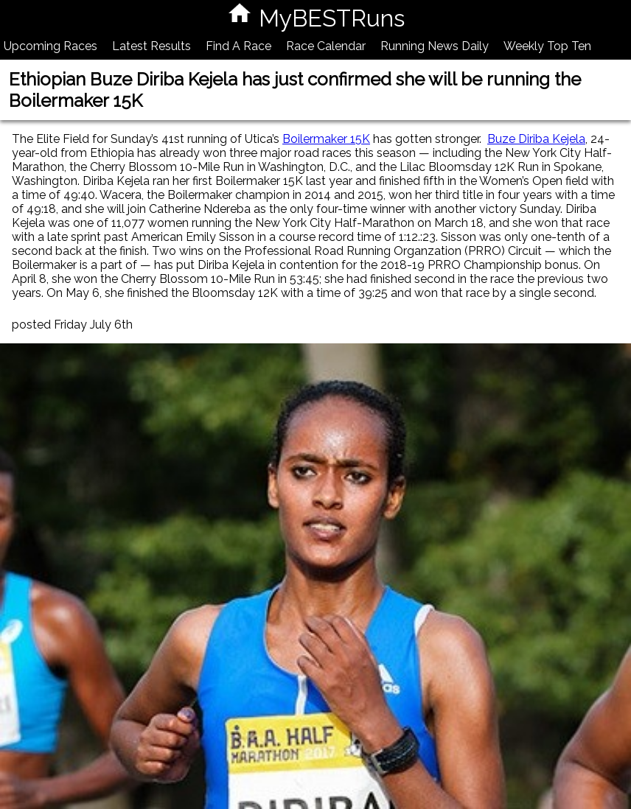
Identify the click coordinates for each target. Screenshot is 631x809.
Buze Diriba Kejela (536, 139)
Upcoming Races (50, 46)
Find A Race (238, 46)
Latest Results (151, 46)
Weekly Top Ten (547, 46)
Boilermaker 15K (326, 139)
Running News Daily (434, 46)
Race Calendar (326, 46)
